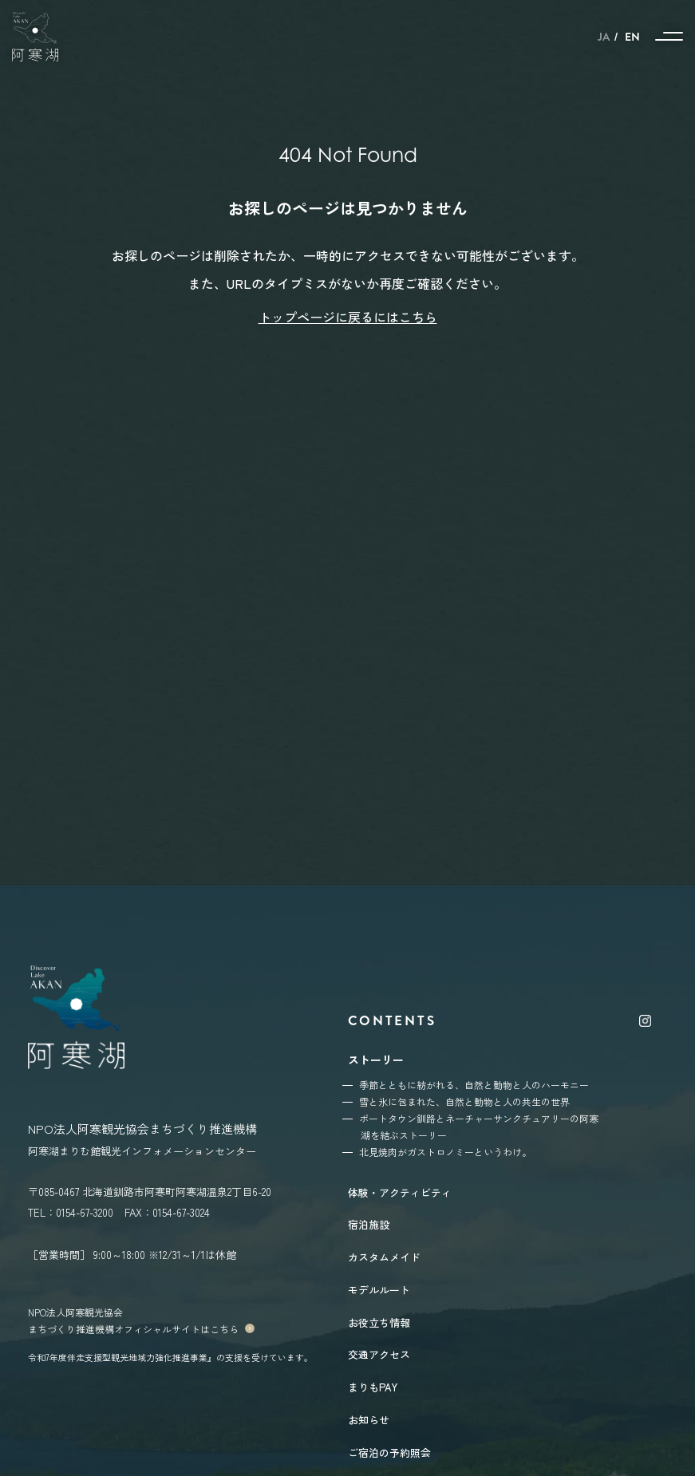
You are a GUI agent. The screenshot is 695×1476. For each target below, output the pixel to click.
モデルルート (379, 1289)
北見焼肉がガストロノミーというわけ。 (445, 1151)
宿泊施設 (368, 1224)
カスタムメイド (384, 1257)
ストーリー (376, 1060)
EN (632, 36)
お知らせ (368, 1419)
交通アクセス (379, 1354)
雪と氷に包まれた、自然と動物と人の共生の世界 (464, 1101)
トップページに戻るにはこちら (348, 316)
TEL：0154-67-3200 (70, 1212)
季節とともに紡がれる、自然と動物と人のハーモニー (474, 1084)
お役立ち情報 (379, 1322)
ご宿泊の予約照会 (389, 1452)
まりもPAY (372, 1387)
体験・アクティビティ (400, 1192)
